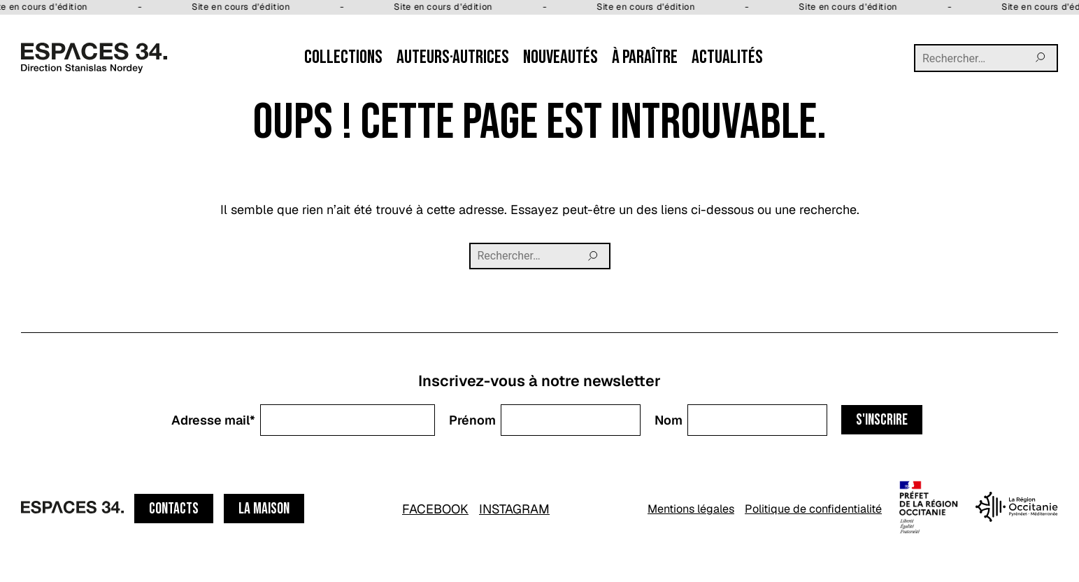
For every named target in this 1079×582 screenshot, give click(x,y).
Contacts (174, 508)
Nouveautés (560, 57)
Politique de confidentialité (813, 509)
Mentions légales (691, 509)
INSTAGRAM (514, 509)
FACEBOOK (435, 509)
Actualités (727, 57)
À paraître (645, 57)
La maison (264, 508)
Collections (343, 57)
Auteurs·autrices (452, 57)
